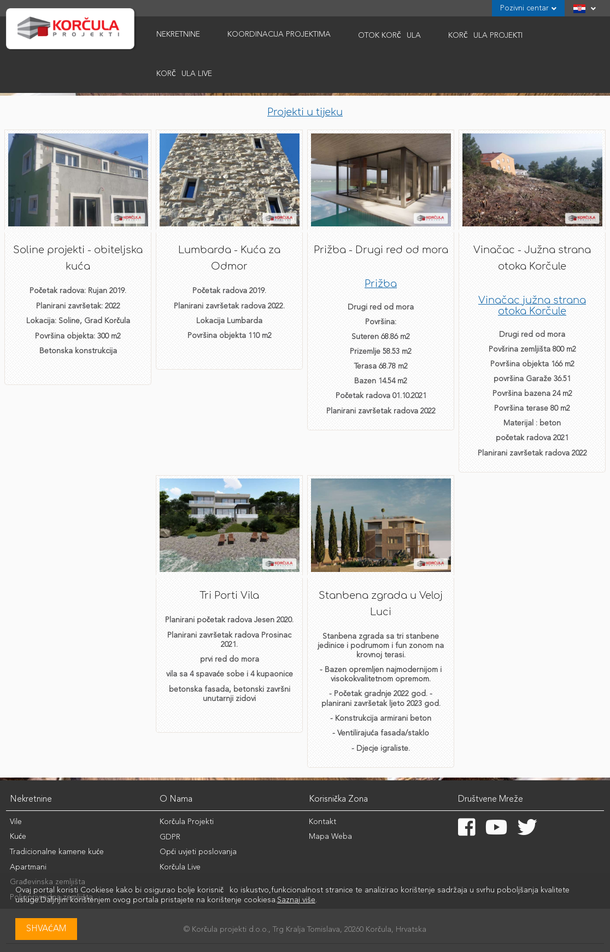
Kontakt (322, 822)
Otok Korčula (389, 35)
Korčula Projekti (187, 822)
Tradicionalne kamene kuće (57, 852)
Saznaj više (296, 900)
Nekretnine (178, 34)
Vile (16, 822)
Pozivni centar (528, 8)
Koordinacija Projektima (279, 34)
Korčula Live (184, 74)
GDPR (170, 837)
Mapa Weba (330, 836)
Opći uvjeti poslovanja (198, 852)
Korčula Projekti (485, 35)
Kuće (18, 836)
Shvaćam (46, 929)
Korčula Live (180, 867)
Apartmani (28, 867)
